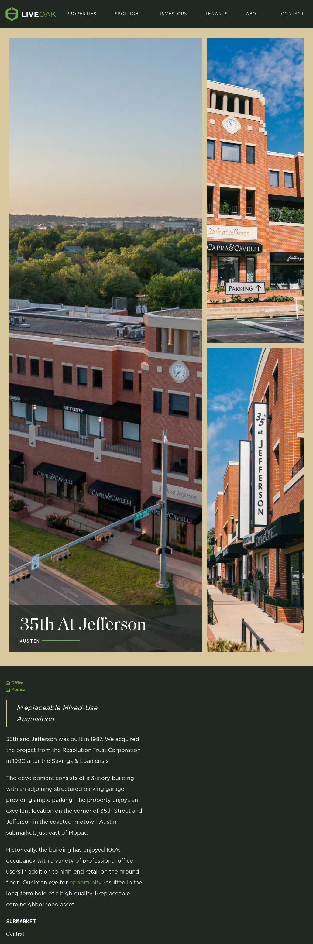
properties (81, 14)
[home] (31, 14)
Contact (292, 14)
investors (173, 14)
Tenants (216, 14)
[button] (128, 14)
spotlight (128, 14)
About (254, 14)
